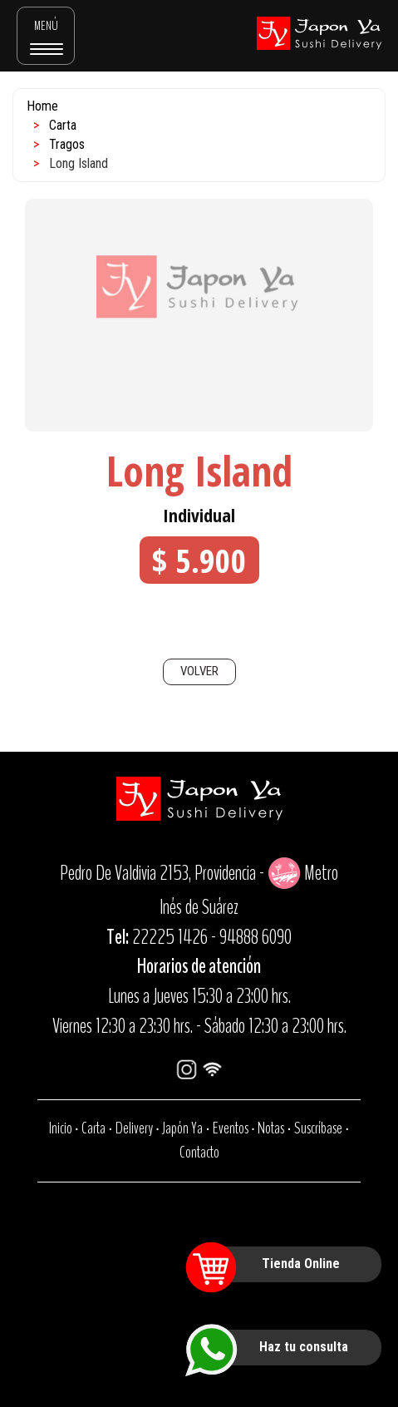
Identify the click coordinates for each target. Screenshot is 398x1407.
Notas (271, 1128)
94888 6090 (255, 937)
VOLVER (199, 671)
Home (42, 106)
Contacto (199, 1152)
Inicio (60, 1128)
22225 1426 (170, 937)
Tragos (67, 144)
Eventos (230, 1128)
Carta (62, 125)
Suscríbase (318, 1128)
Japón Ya (182, 1128)
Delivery (134, 1128)
